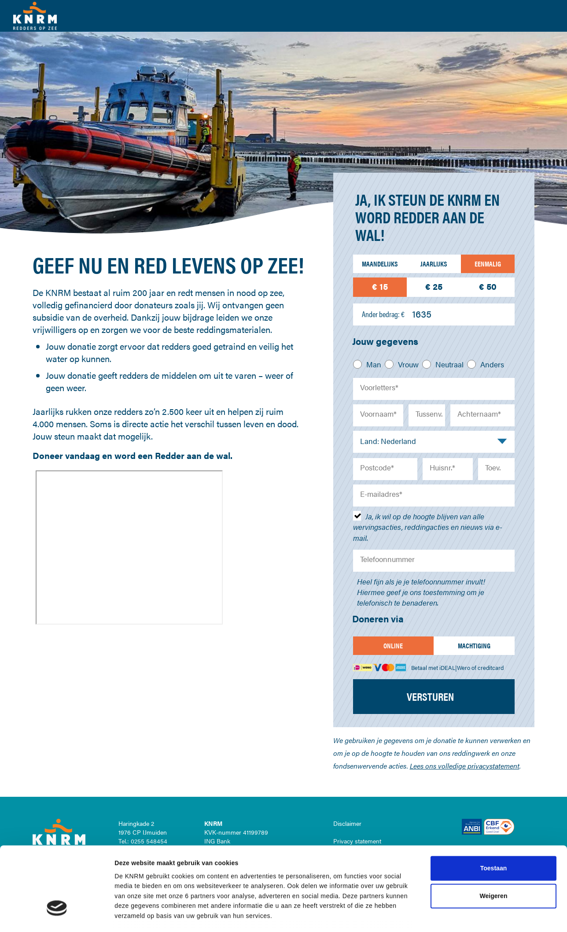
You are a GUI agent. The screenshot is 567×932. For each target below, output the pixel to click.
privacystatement (342, 816)
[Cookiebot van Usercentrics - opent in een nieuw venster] (57, 850)
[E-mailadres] (434, 495)
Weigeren (494, 767)
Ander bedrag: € (383, 314)
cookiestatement (328, 806)
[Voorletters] (434, 389)
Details (449, 850)
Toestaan (493, 739)
